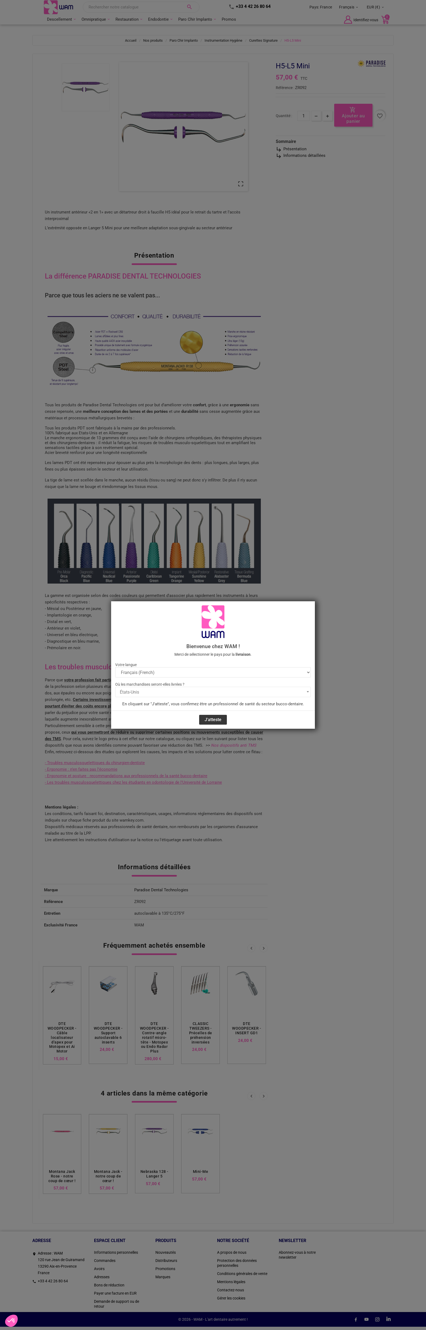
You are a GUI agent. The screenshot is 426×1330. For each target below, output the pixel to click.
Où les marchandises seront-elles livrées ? (149, 684)
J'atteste (213, 719)
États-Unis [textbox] (129, 692)
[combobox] (213, 692)
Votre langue (126, 665)
